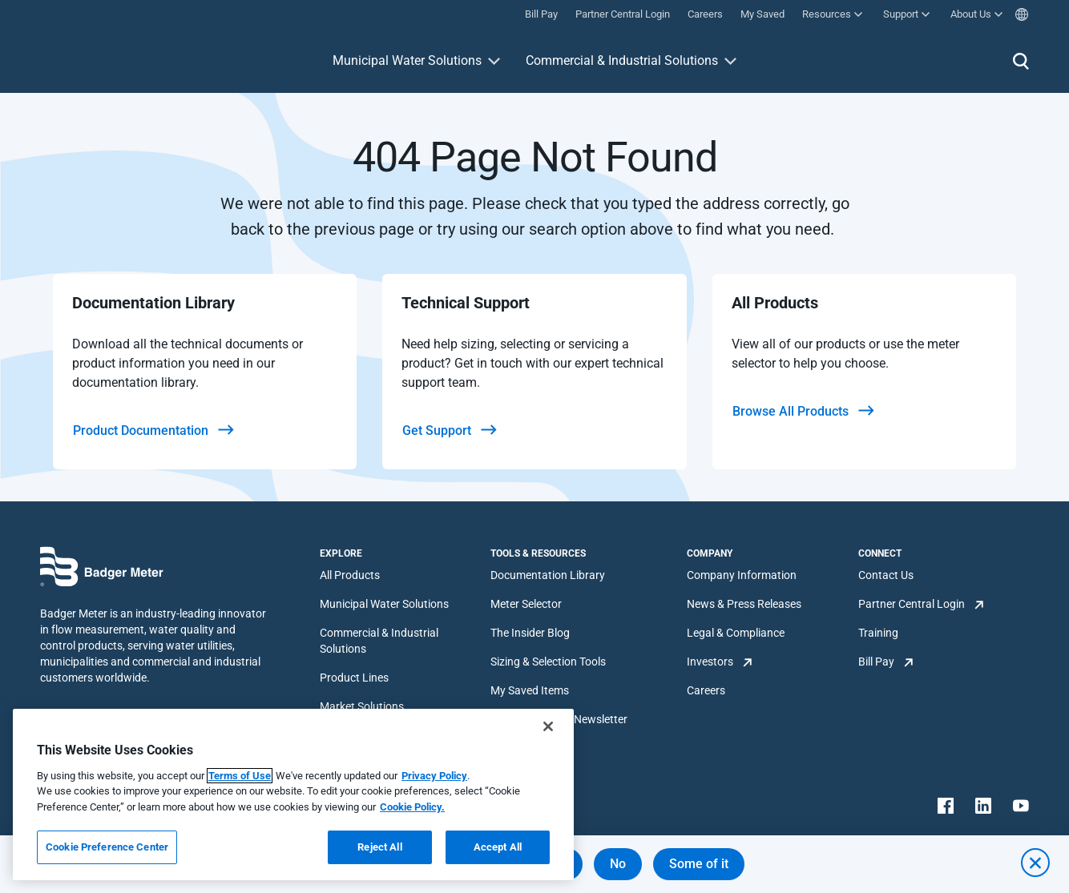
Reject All (379, 847)
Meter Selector (526, 603)
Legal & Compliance (736, 632)
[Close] (548, 726)
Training (878, 632)
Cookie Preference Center (107, 847)
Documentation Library (547, 575)
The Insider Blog (530, 632)
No (618, 863)
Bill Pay (876, 661)
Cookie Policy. (412, 807)
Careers (706, 690)
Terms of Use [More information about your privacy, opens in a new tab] (239, 776)
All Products (350, 575)
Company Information (742, 575)
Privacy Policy (434, 776)
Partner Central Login (911, 603)
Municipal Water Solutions (407, 60)
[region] (293, 794)
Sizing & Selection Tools (548, 661)
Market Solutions (362, 706)
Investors (710, 661)
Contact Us (886, 575)
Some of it (698, 863)
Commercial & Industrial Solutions (622, 60)
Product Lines (354, 677)
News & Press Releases (744, 603)
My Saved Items (529, 690)
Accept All (498, 847)
